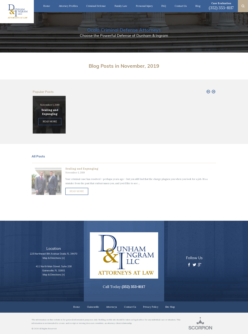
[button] (243, 6)
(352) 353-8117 (221, 7)
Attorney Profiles (68, 5)
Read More (77, 191)
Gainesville (93, 306)
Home (46, 5)
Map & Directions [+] (54, 257)
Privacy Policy (150, 306)
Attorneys (111, 306)
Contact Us (181, 5)
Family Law (121, 5)
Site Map (170, 306)
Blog (197, 5)
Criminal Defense (96, 5)
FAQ (163, 5)
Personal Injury (144, 5)
